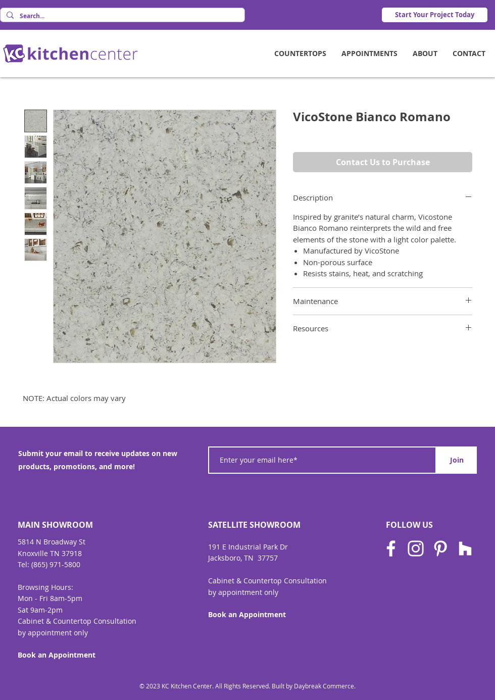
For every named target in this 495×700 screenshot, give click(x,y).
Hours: (62, 587)
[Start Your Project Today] (434, 15)
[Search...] (121, 16)
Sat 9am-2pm (40, 610)
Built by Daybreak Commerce (313, 686)
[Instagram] (415, 548)
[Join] (456, 460)
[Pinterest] (440, 548)
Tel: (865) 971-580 (47, 564)
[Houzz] (465, 548)
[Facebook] (391, 548)
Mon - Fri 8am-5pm (50, 598)
